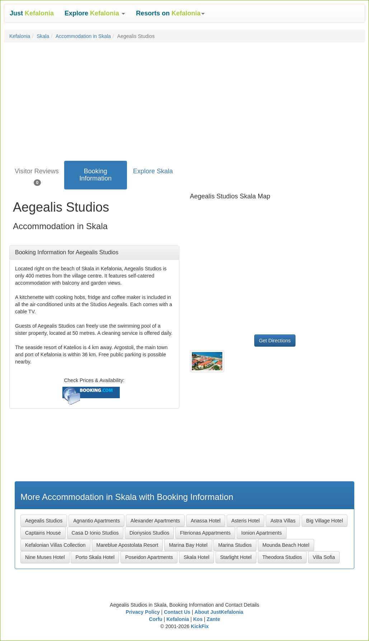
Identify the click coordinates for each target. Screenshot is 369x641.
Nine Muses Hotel (45, 557)
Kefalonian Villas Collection (55, 545)
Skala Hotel (196, 557)
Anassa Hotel (206, 521)
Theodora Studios (282, 557)
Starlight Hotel (236, 557)
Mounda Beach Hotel (285, 545)
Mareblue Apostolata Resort (127, 545)
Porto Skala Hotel (94, 557)
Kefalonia (19, 36)
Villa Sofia (324, 557)
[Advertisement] (184, 100)
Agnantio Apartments (96, 521)
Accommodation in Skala (83, 36)
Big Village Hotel (324, 521)
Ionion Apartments (261, 533)
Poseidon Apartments (149, 557)
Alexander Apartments (155, 521)
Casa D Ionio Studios (95, 533)
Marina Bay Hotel (188, 545)
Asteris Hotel (245, 521)
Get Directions (275, 340)
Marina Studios (234, 545)
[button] (95, 13)
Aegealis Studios (43, 521)
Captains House (43, 533)
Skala (43, 36)
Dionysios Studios (149, 533)
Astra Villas (282, 521)
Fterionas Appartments (205, 533)
